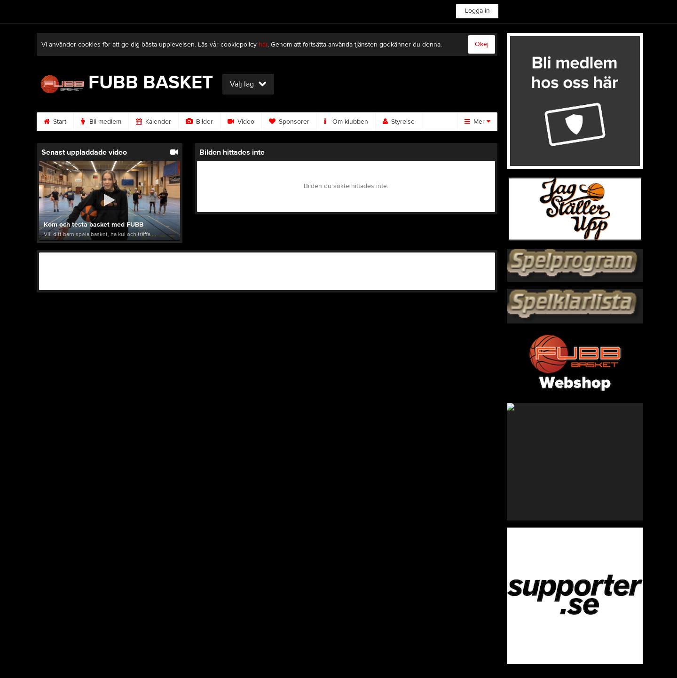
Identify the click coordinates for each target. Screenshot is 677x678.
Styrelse (399, 122)
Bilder (199, 122)
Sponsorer (289, 122)
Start (55, 122)
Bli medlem (101, 122)
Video (241, 122)
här (263, 44)
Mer (477, 122)
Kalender (153, 122)
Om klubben (346, 122)
